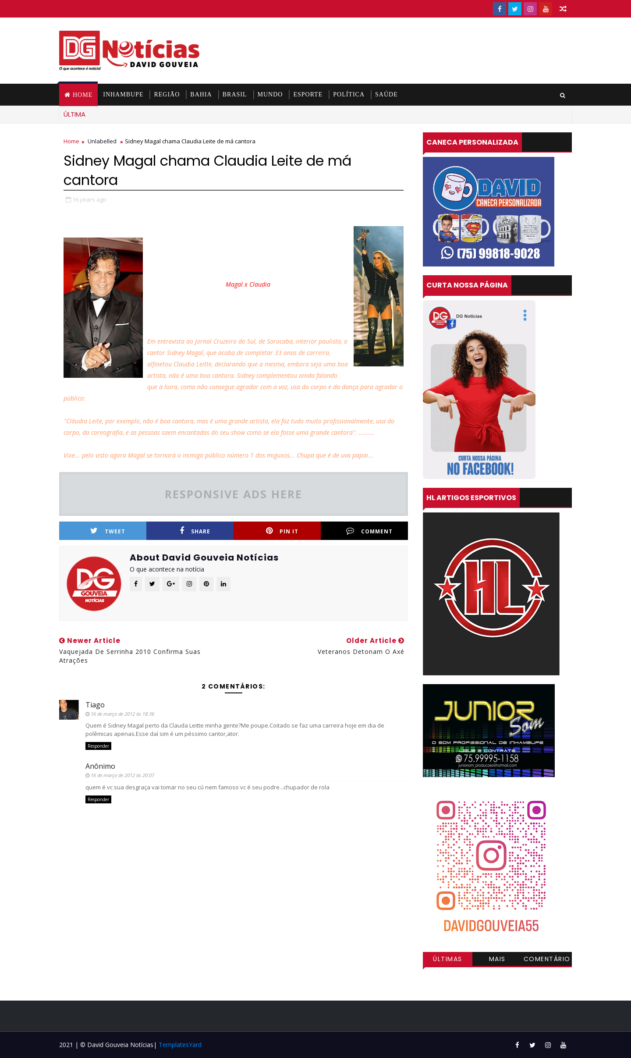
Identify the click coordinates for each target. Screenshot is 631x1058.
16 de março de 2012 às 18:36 (122, 713)
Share (195, 531)
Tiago (95, 705)
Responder (98, 746)
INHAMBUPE (123, 94)
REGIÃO (167, 94)
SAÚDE (386, 94)
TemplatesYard (180, 1044)
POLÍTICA (349, 94)
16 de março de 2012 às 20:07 (122, 775)
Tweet (107, 531)
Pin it (282, 531)
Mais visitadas (497, 960)
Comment (369, 531)
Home (82, 95)
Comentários (547, 960)
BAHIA (201, 94)
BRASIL (235, 94)
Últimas (447, 959)
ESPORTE (308, 94)
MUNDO (270, 94)
